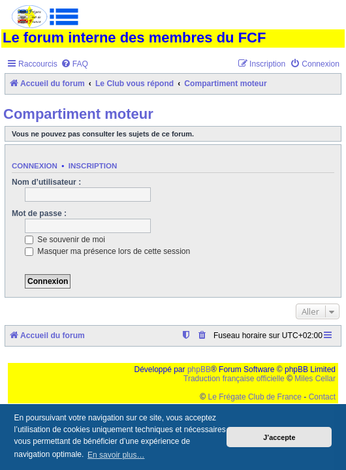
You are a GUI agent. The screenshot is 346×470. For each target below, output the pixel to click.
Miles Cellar (315, 378)
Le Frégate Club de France (255, 396)
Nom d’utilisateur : (46, 182)
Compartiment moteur (78, 114)
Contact (322, 396)
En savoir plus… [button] (115, 455)
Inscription (93, 166)
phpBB (199, 369)
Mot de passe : (39, 213)
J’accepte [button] (279, 437)
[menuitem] (74, 64)
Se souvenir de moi (65, 239)
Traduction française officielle (234, 378)
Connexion (34, 166)
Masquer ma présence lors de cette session (107, 251)
